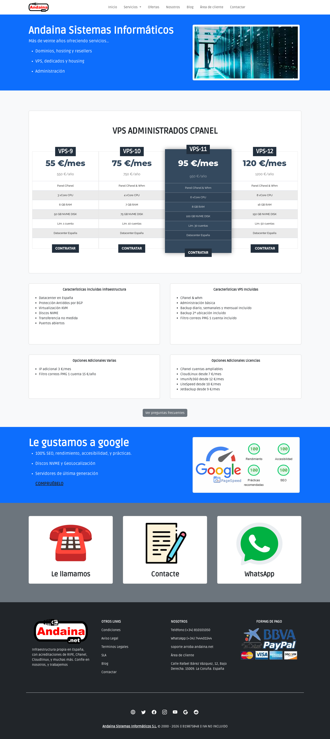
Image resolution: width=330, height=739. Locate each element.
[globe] (133, 712)
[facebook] (154, 712)
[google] (185, 712)
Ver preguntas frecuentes (165, 413)
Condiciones (111, 630)
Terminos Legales (114, 647)
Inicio (112, 7)
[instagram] (164, 712)
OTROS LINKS (111, 621)
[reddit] (196, 712)
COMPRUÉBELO (49, 483)
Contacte (165, 574)
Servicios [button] (131, 7)
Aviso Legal (109, 638)
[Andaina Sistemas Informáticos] (39, 7)
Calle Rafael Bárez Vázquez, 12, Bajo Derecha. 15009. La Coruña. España (199, 666)
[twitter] (143, 712)
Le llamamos (70, 574)
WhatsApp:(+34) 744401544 (191, 638)
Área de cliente (211, 7)
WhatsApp (259, 574)
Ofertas (153, 7)
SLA (103, 655)
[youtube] (175, 712)
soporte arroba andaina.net (192, 647)
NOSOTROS (179, 621)
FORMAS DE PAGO (269, 621)
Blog (190, 7)
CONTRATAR (65, 248)
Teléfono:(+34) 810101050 (190, 630)
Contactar (237, 7)
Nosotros (173, 7)
